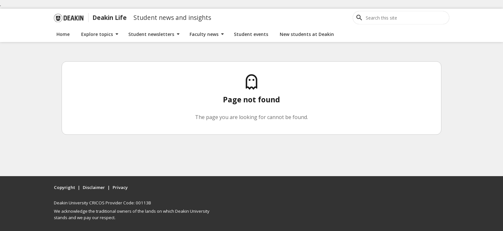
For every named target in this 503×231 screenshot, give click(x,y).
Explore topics (97, 34)
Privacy (120, 187)
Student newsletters (151, 34)
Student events (251, 34)
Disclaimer (94, 187)
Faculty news (204, 34)
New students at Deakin (307, 34)
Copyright (64, 187)
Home (63, 34)
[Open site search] (359, 17)
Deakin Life (109, 17)
